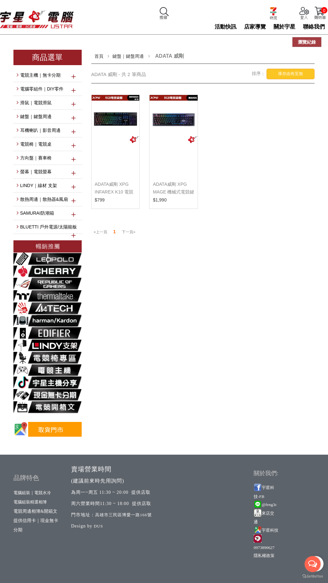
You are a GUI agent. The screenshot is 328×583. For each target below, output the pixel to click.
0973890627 (264, 547)
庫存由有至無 (290, 73)
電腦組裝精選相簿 (30, 502)
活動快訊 (225, 27)
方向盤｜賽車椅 (36, 157)
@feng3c (269, 504)
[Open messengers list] (313, 564)
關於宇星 (284, 27)
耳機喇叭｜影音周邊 (40, 130)
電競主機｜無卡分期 (40, 75)
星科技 (272, 530)
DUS (98, 526)
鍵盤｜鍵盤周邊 (36, 116)
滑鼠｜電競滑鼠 (36, 102)
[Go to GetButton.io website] (312, 576)
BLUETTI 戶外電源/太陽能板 (48, 226)
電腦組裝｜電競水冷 (32, 492)
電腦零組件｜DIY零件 (41, 88)
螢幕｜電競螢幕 (36, 171)
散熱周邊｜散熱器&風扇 (44, 199)
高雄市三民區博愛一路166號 (123, 514)
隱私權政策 (264, 555)
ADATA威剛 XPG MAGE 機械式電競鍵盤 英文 (173, 192)
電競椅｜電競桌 (36, 144)
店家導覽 (255, 27)
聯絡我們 (314, 27)
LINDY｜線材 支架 (38, 185)
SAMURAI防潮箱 (37, 213)
